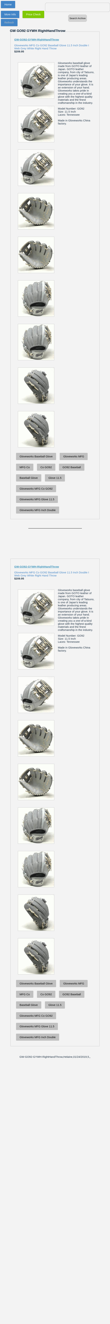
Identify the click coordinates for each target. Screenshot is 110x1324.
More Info (10, 14)
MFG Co (25, 467)
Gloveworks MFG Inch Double (38, 510)
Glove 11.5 (54, 477)
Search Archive (77, 18)
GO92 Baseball (72, 467)
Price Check (33, 14)
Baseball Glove (29, 477)
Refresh (9, 22)
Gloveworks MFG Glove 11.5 (37, 499)
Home (8, 4)
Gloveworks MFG (73, 456)
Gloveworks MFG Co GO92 (36, 488)
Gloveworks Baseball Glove (36, 456)
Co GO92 (46, 467)
